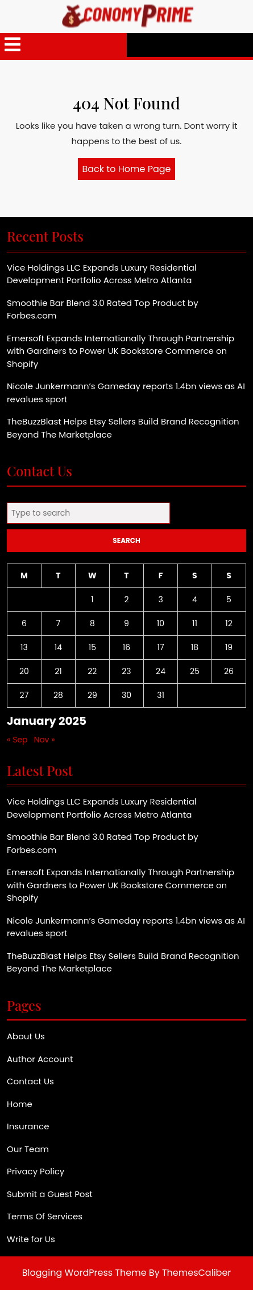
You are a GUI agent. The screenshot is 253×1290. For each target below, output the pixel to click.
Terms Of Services (44, 1216)
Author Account (40, 1059)
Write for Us (31, 1239)
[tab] (12, 45)
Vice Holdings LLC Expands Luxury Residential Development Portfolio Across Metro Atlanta (101, 274)
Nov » (44, 739)
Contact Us (30, 1081)
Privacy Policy (35, 1171)
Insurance (28, 1126)
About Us (26, 1036)
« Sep (17, 739)
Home (19, 1104)
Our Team (28, 1149)
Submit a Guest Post (50, 1194)
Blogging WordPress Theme (84, 1272)
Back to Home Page (129, 171)
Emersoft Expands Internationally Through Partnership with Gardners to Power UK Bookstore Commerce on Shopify (120, 351)
